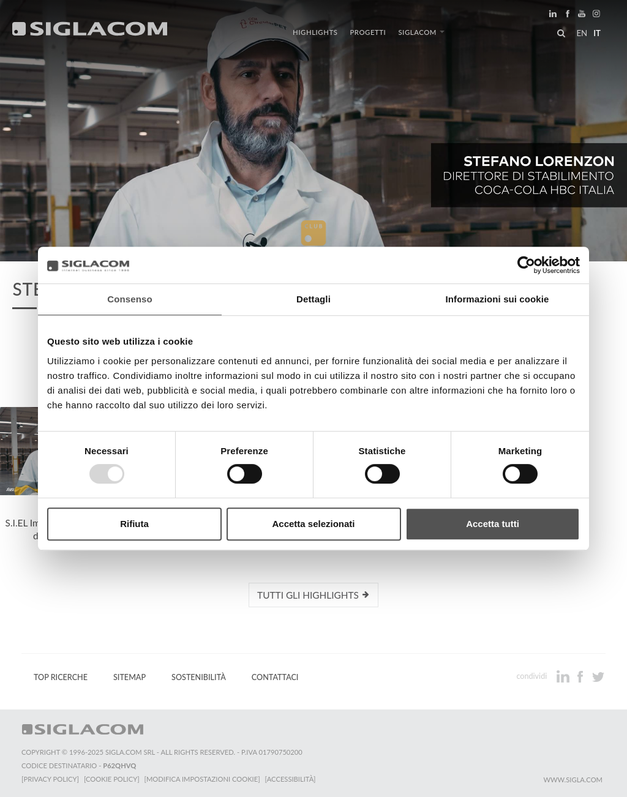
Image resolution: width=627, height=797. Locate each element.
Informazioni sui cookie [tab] (497, 299)
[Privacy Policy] (50, 779)
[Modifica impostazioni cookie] (202, 779)
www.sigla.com (573, 780)
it (597, 33)
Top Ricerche (61, 677)
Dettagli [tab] (313, 299)
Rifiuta (134, 523)
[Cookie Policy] (112, 779)
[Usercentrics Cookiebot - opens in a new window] (526, 265)
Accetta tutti (492, 523)
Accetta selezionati (313, 523)
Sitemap (129, 677)
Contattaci (275, 677)
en (581, 33)
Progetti (368, 32)
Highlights (315, 32)
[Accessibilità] (290, 779)
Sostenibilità (198, 677)
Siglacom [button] (421, 32)
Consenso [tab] (129, 299)
